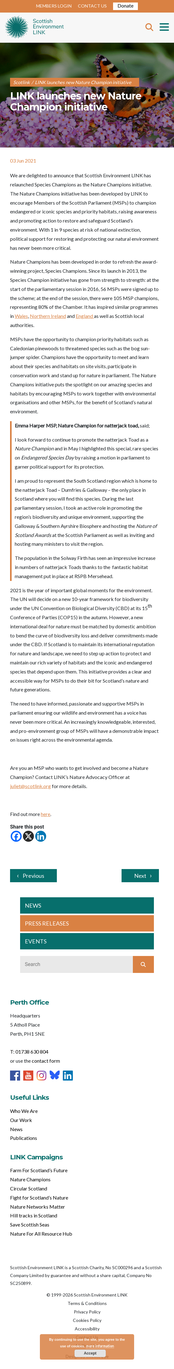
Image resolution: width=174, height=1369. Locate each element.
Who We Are (24, 1111)
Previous (33, 875)
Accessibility (87, 1328)
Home (34, 28)
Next (140, 875)
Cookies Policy (87, 1320)
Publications (23, 1138)
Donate (125, 5)
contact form (46, 1061)
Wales (21, 316)
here (45, 814)
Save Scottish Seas (29, 1224)
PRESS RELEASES (47, 923)
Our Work (21, 1120)
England (85, 316)
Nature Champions (30, 1179)
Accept (90, 1353)
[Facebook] (16, 836)
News (16, 1129)
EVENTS (35, 941)
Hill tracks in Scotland (33, 1215)
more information (100, 1346)
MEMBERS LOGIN (54, 5)
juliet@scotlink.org (30, 786)
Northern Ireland (48, 316)
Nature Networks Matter (37, 1207)
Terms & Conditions (87, 1303)
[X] (28, 836)
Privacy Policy (87, 1311)
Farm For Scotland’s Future (39, 1170)
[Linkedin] (40, 836)
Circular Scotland (28, 1188)
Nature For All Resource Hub (41, 1234)
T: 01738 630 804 (29, 1052)
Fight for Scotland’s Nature (39, 1197)
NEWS (33, 905)
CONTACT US (92, 5)
